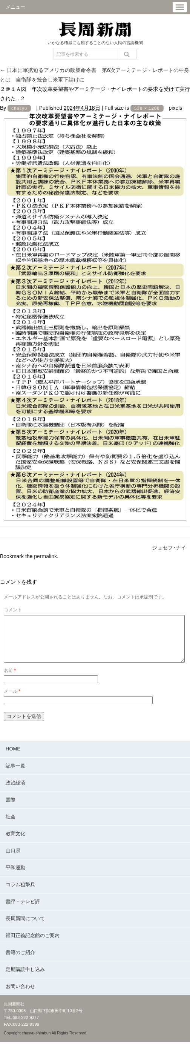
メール (12, 700)
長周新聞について (25, 927)
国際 (10, 809)
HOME (13, 758)
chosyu (19, 108)
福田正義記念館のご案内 (33, 944)
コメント (13, 609)
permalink (45, 556)
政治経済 (15, 792)
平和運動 (15, 876)
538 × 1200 (146, 108)
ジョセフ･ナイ (169, 548)
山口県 (13, 859)
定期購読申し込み (25, 978)
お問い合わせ (20, 995)
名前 (10, 679)
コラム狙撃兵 (20, 893)
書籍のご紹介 (20, 961)
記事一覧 (15, 775)
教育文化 (15, 842)
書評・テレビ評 (23, 910)
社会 (10, 826)
